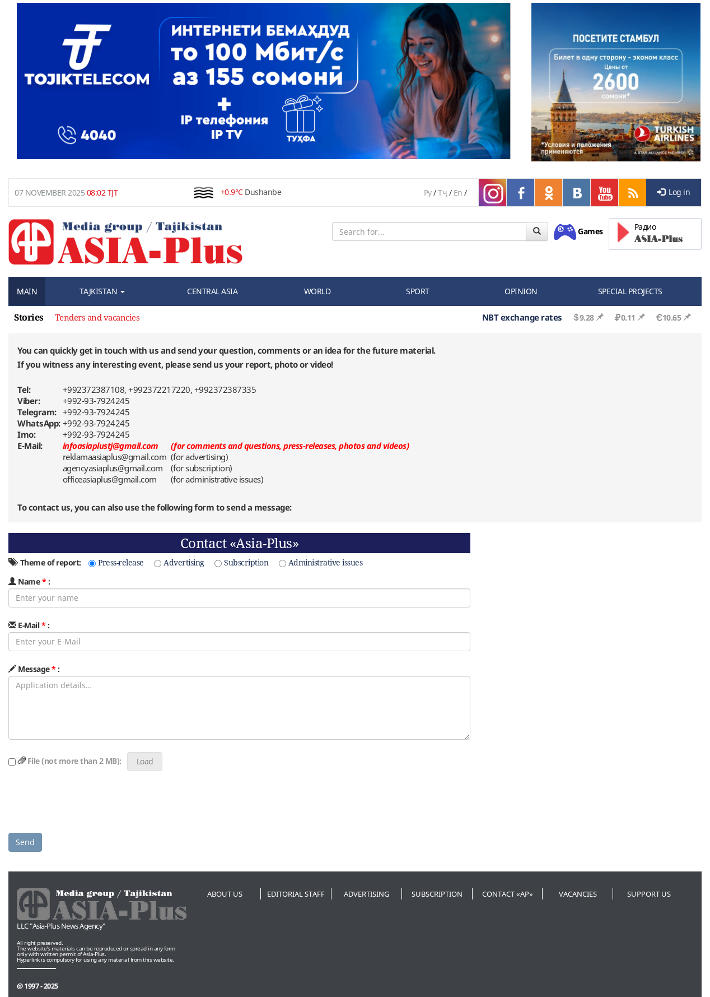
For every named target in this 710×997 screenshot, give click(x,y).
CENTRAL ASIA (212, 291)
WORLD (317, 291)
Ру (428, 192)
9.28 (583, 317)
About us (224, 894)
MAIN (27, 291)
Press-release (116, 562)
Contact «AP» (507, 894)
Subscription (241, 562)
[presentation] (93, 802)
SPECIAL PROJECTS (630, 291)
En (458, 192)
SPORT (417, 291)
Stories (29, 317)
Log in (673, 192)
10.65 (668, 317)
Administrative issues (321, 562)
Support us (649, 894)
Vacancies (578, 894)
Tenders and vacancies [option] (97, 317)
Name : (29, 581)
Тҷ (442, 192)
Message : (34, 669)
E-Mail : (28, 625)
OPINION (521, 291)
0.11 (625, 317)
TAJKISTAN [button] (102, 291)
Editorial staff (296, 894)
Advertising (179, 562)
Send (25, 842)
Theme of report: (44, 562)
